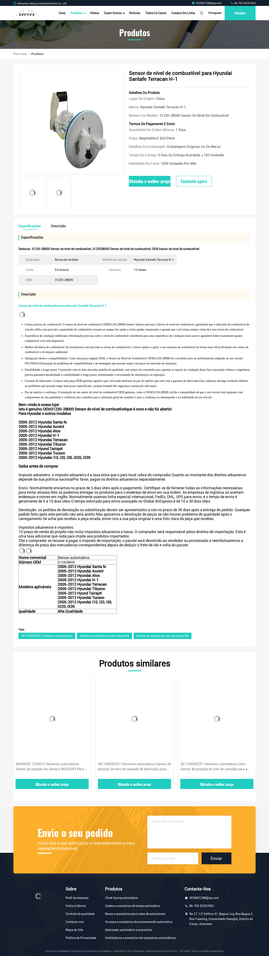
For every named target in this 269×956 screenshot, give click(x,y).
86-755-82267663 (243, 3)
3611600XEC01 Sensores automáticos (46, 636)
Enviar (216, 858)
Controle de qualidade (80, 914)
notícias (134, 13)
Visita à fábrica (76, 906)
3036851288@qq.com (207, 3)
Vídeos (94, 13)
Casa (62, 13)
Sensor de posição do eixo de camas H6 (163, 636)
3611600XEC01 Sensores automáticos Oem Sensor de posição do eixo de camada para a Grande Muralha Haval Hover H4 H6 (213, 767)
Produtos (77, 13)
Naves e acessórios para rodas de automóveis (135, 914)
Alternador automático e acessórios (128, 930)
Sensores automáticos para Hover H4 (104, 636)
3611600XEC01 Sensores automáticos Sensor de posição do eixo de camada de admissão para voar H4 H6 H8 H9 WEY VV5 (134, 767)
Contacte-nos (75, 922)
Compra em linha (183, 13)
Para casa (20, 54)
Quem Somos (114, 13)
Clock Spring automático (121, 898)
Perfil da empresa (77, 898)
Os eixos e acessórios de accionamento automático (139, 922)
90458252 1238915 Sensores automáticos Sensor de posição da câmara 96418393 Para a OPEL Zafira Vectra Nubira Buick (51, 767)
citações (240, 13)
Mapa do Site (74, 930)
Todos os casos (155, 13)
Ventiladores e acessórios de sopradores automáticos (140, 938)
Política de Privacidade (81, 938)
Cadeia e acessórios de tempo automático (132, 906)
